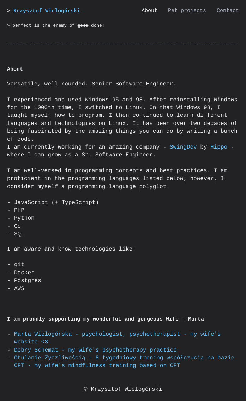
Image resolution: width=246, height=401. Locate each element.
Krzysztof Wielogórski (46, 11)
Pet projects (187, 11)
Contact (228, 11)
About (149, 11)
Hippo (218, 147)
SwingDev (183, 147)
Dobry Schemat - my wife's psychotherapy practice (95, 350)
